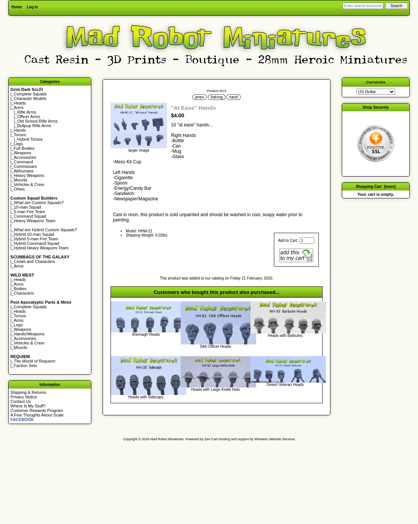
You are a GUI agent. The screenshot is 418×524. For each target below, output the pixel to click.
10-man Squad (27, 207)
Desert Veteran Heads (285, 385)
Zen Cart (211, 439)
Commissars (25, 166)
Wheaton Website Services (274, 439)
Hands (20, 130)
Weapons (22, 153)
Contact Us (21, 401)
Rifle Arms (26, 112)
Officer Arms (28, 116)
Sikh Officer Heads (215, 346)
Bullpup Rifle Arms (34, 125)
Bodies (20, 288)
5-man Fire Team (29, 211)
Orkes (19, 189)
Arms (19, 266)
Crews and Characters (34, 261)
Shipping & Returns (28, 392)
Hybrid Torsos (30, 139)
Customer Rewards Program (37, 410)
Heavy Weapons (29, 175)
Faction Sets (25, 365)
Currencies (376, 82)
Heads (20, 103)
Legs (18, 143)
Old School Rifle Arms (37, 121)
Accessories (25, 157)
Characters (24, 293)
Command (23, 162)
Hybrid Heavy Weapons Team (41, 248)
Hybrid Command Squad (36, 243)
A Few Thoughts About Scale (37, 415)
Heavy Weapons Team (34, 220)
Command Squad (30, 216)
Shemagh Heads (146, 334)
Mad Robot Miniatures (167, 439)
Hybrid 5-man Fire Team (36, 239)
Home (16, 7)
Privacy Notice (24, 397)
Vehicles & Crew (29, 184)
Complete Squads (30, 94)
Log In (32, 7)
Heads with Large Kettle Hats (215, 389)
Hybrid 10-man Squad (34, 234)
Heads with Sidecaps (145, 397)
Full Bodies (24, 148)
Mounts (21, 180)
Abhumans (24, 171)
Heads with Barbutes (285, 335)
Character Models (30, 98)
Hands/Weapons (29, 334)
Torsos (20, 134)
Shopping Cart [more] (376, 186)
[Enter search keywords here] (363, 6)
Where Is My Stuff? (28, 406)
